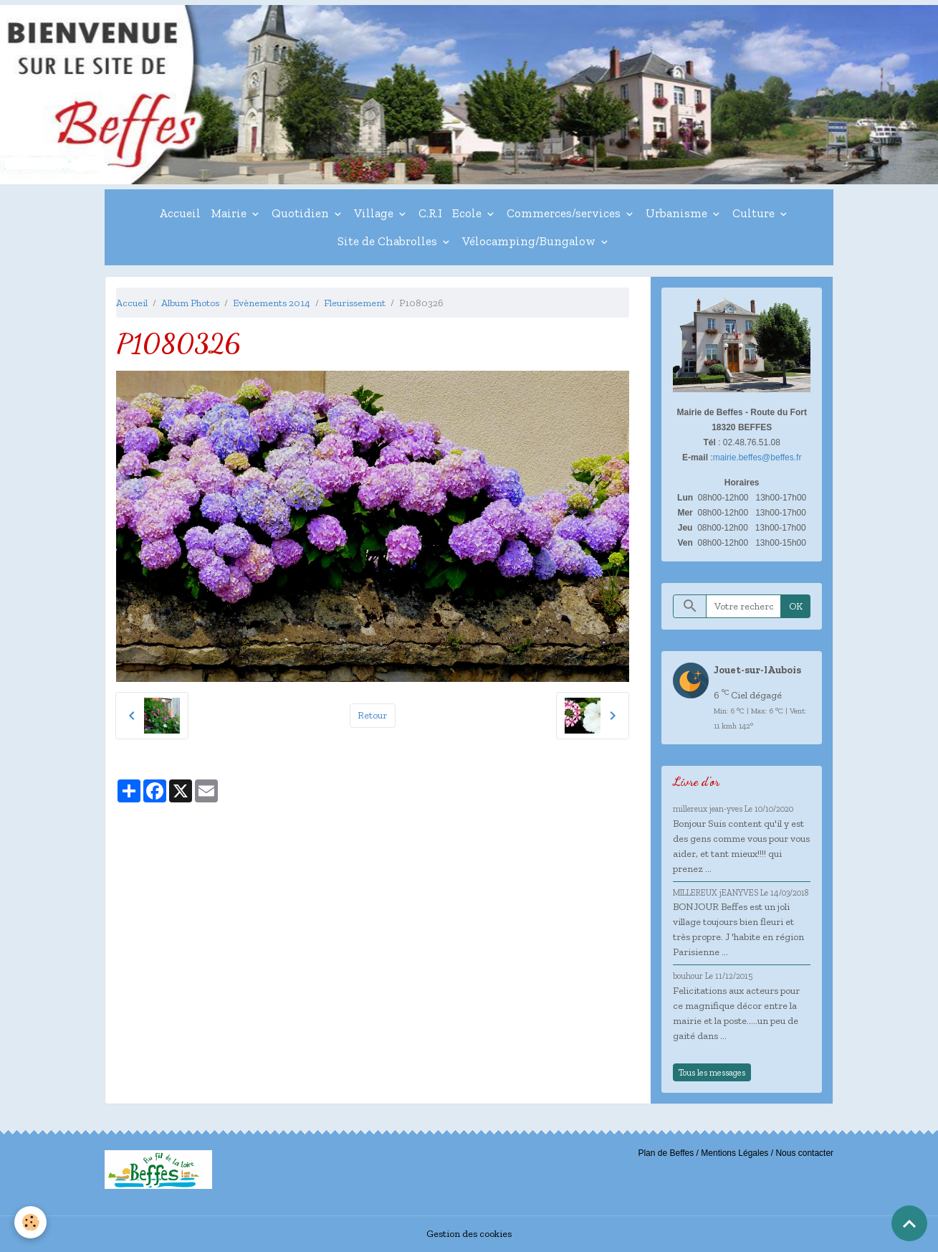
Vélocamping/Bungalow (530, 241)
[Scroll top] (909, 1223)
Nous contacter (804, 1153)
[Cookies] (30, 1222)
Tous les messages (712, 1072)
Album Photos (190, 303)
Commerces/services (565, 213)
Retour (372, 715)
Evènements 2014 (271, 303)
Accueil (180, 213)
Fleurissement (355, 303)
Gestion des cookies (469, 1234)
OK (796, 606)
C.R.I (430, 213)
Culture (754, 213)
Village (375, 213)
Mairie (230, 213)
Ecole (468, 213)
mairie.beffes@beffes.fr (757, 457)
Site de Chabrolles (389, 241)
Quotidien (302, 213)
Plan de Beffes (666, 1153)
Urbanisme (678, 213)
